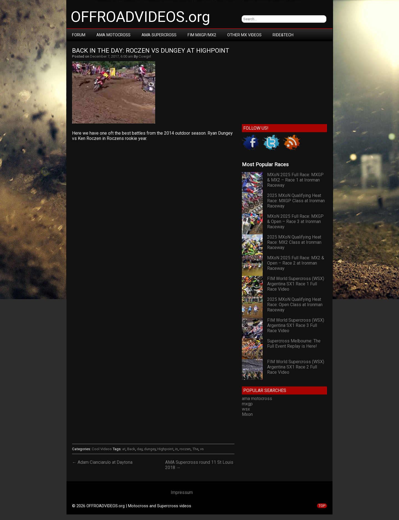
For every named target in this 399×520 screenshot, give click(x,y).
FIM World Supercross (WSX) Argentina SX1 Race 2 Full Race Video (295, 367)
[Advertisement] (153, 195)
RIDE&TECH (283, 34)
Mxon (247, 414)
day (139, 449)
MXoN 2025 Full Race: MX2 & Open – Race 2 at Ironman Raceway (295, 263)
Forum (78, 34)
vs (202, 449)
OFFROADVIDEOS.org (140, 16)
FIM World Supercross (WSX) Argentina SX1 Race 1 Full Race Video (295, 284)
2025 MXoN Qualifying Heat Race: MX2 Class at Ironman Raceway (294, 242)
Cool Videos (102, 449)
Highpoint (165, 449)
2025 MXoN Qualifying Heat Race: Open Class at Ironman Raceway (295, 304)
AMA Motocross (113, 34)
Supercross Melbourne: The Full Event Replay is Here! (294, 343)
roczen (185, 449)
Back (131, 449)
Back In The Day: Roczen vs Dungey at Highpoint (150, 50)
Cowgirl (145, 56)
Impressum (182, 492)
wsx (246, 409)
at (124, 449)
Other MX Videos (244, 34)
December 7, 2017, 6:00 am (111, 56)
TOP (322, 506)
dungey (150, 449)
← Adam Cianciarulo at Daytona (102, 462)
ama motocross (257, 398)
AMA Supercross (159, 34)
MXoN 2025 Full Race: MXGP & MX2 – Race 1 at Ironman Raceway (295, 180)
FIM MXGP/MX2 (202, 34)
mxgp (247, 403)
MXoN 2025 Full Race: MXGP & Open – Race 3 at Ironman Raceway (295, 221)
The (195, 449)
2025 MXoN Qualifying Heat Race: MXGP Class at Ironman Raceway (296, 201)
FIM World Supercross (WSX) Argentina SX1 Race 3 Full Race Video (295, 325)
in (176, 449)
